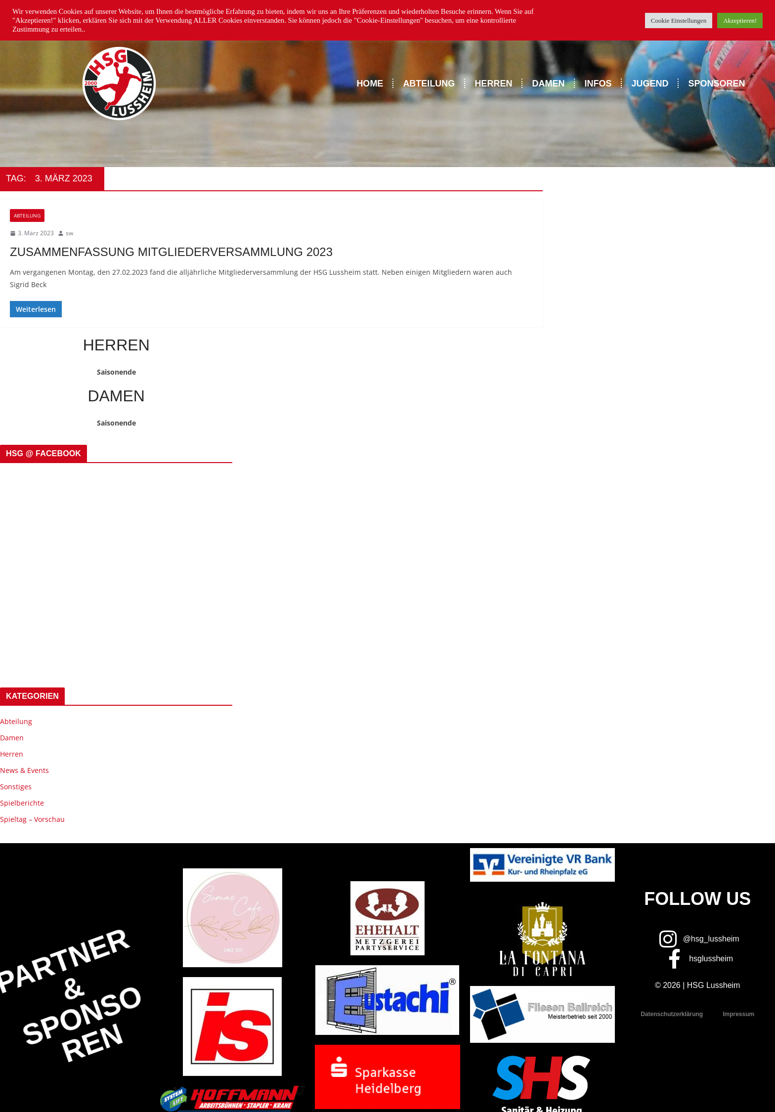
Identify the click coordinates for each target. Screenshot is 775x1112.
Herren (493, 83)
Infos (597, 83)
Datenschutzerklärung (672, 1014)
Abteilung (429, 83)
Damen (548, 83)
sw (69, 233)
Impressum (738, 1014)
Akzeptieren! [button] (740, 20)
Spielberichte (22, 803)
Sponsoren (716, 83)
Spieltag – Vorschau (32, 819)
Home (369, 83)
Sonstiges (16, 786)
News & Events (24, 770)
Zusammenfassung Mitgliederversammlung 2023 (171, 251)
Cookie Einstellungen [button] (678, 20)
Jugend (649, 83)
